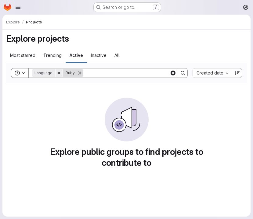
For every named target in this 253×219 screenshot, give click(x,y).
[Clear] (173, 73)
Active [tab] (76, 55)
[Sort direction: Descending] (237, 73)
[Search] (126, 73)
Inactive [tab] (99, 55)
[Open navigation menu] (18, 7)
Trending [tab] (52, 55)
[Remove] (79, 73)
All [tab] (117, 55)
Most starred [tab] (22, 55)
